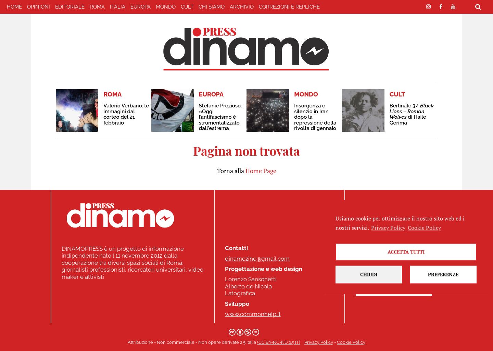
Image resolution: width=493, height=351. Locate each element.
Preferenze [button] (443, 283)
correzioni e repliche (289, 7)
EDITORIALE (70, 7)
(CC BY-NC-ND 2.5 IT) (278, 342)
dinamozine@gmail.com (257, 258)
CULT (187, 7)
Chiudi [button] (368, 283)
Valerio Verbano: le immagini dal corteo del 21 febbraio (126, 114)
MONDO (166, 7)
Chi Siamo (212, 7)
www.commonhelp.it (253, 314)
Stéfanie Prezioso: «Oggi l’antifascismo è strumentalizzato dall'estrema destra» (220, 120)
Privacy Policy (318, 342)
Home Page (260, 171)
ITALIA (117, 7)
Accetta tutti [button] (406, 260)
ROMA (97, 7)
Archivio (242, 7)
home (14, 7)
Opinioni (38, 7)
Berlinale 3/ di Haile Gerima (412, 114)
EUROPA (140, 7)
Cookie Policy (351, 342)
